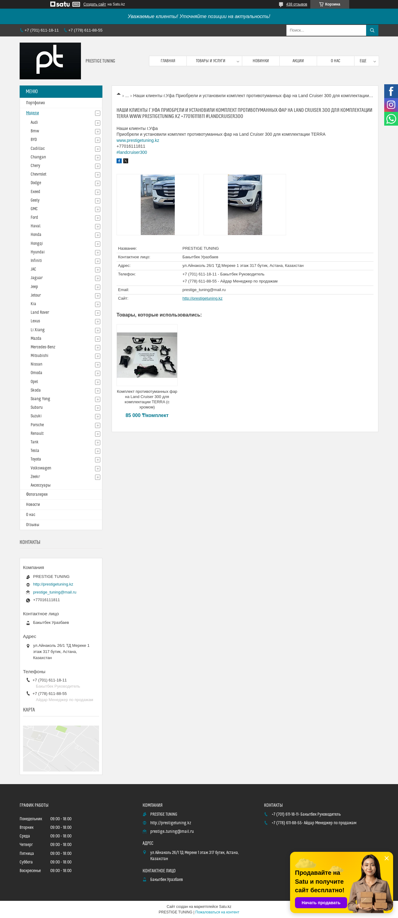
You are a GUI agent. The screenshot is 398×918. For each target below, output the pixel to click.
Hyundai (38, 252)
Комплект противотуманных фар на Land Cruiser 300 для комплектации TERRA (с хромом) (147, 399)
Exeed (35, 191)
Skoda (36, 390)
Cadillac (38, 148)
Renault (37, 433)
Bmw (35, 131)
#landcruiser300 (132, 152)
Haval (35, 226)
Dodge (36, 182)
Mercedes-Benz (43, 347)
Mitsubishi (39, 355)
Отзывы (32, 524)
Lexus (35, 321)
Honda (36, 234)
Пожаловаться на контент (217, 912)
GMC (34, 209)
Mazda (36, 338)
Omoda (36, 372)
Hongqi (37, 243)
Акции (298, 61)
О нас (335, 61)
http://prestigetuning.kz (202, 298)
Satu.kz (225, 907)
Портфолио (35, 103)
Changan (38, 157)
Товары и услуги (210, 61)
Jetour (36, 295)
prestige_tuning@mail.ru (204, 289)
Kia (33, 304)
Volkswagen (41, 468)
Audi (34, 122)
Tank (35, 442)
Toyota (36, 459)
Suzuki (36, 416)
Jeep (34, 286)
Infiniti (36, 260)
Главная (168, 61)
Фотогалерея (37, 494)
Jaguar (37, 277)
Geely (35, 200)
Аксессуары (41, 485)
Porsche (37, 425)
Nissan (36, 364)
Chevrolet (38, 174)
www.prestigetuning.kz (138, 140)
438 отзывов (296, 4)
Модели (32, 113)
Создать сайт (94, 4)
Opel (34, 381)
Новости (33, 504)
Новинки (261, 61)
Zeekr (35, 476)
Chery (35, 165)
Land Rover (40, 312)
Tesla (35, 450)
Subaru (37, 407)
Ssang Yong (40, 398)
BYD (34, 139)
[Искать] (372, 30)
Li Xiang (38, 330)
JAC (33, 269)
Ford (34, 217)
